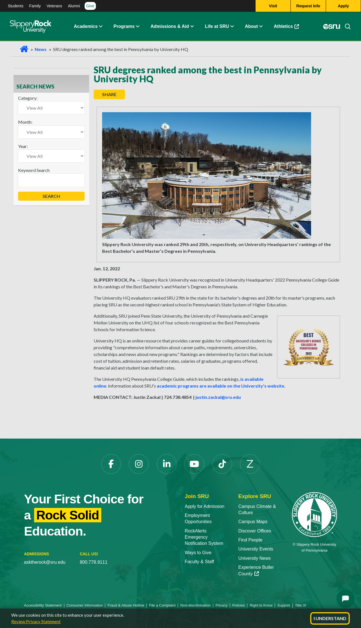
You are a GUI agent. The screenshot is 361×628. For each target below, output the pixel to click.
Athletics (286, 26)
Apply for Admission (204, 506)
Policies (238, 605)
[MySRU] (331, 26)
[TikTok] (222, 464)
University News (254, 558)
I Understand (330, 618)
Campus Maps (252, 521)
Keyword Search (34, 170)
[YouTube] (194, 464)
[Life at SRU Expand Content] (232, 26)
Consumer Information (85, 605)
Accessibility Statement (43, 605)
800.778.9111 (93, 562)
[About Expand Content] (137, 26)
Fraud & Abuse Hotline (125, 605)
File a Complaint (162, 605)
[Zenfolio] (250, 464)
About (251, 26)
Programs (124, 26)
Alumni (74, 6)
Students (15, 6)
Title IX (300, 605)
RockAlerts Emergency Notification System (204, 537)
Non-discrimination (195, 605)
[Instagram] (139, 464)
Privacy (221, 605)
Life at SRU (217, 26)
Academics (86, 26)
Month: (25, 122)
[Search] (345, 26)
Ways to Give (198, 552)
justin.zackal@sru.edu (218, 397)
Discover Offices (254, 531)
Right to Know (261, 605)
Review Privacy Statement (36, 621)
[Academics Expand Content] (100, 26)
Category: (28, 98)
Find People (250, 540)
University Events (255, 549)
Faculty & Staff (199, 561)
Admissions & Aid (170, 26)
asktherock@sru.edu (44, 562)
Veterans (54, 6)
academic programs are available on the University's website (220, 385)
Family (35, 6)
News (41, 49)
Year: (23, 146)
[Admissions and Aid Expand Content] (192, 26)
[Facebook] (111, 464)
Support (283, 605)
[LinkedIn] (167, 464)
